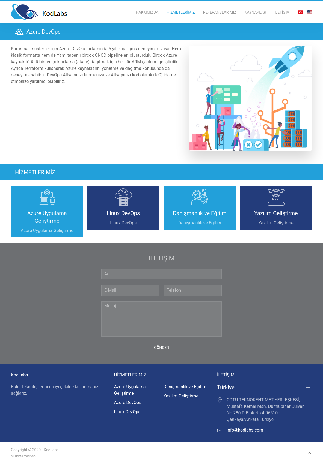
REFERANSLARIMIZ (219, 12)
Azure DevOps (127, 402)
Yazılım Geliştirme (181, 396)
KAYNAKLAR (255, 12)
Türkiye (226, 387)
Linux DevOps (127, 411)
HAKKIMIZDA (147, 12)
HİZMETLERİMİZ (181, 12)
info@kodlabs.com (245, 430)
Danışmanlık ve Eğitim (185, 386)
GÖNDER (161, 347)
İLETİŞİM (282, 12)
